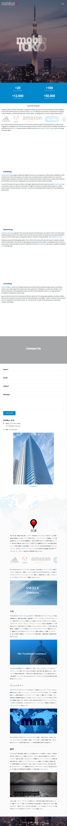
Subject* (6, 386)
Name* (5, 369)
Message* (6, 394)
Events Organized (49, 90)
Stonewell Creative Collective (47, 128)
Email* (5, 378)
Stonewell (53, 574)
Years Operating (17, 90)
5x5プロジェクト (13, 671)
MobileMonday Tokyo (14, 690)
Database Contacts (49, 98)
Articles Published (18, 98)
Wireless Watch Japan (23, 615)
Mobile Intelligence (6, 287)
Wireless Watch (5, 175)
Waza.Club (14, 128)
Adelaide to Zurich (57, 237)
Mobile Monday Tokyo (7, 233)
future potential (41, 244)
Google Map (33, 486)
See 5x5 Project (58, 184)
